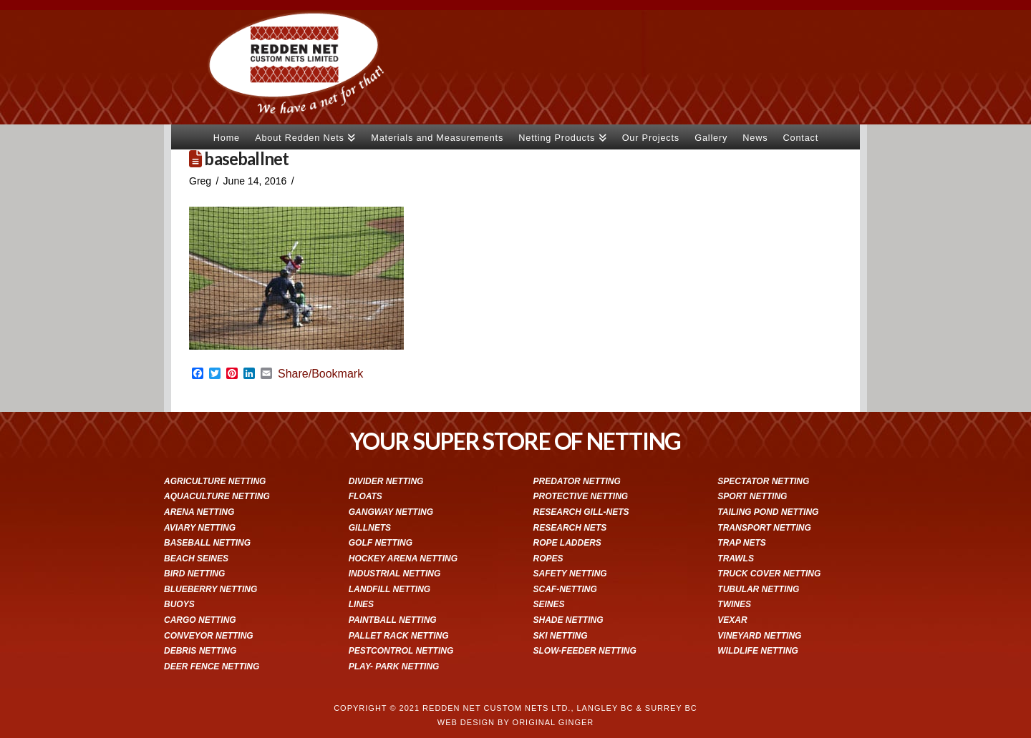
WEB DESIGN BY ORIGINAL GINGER (515, 722)
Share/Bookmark (320, 374)
